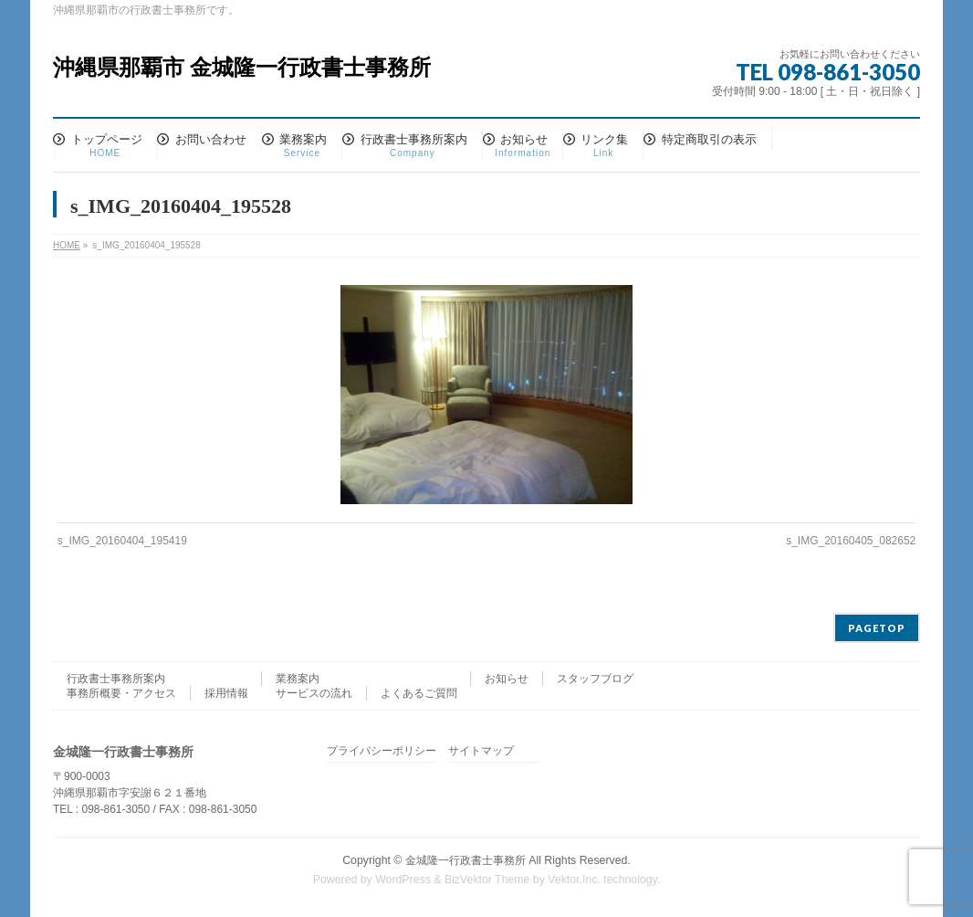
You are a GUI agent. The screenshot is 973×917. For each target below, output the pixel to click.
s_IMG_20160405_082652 (850, 540)
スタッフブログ (595, 678)
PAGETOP (876, 628)
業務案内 (297, 678)
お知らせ (506, 678)
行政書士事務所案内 (116, 678)
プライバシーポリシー (381, 751)
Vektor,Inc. (574, 879)
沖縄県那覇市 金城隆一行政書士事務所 (242, 67)
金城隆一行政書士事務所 (465, 860)
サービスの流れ (314, 693)
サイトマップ (481, 751)
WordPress (403, 879)
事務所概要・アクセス (121, 693)
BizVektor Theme (487, 879)
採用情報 (226, 693)
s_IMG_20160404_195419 (122, 540)
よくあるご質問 (419, 693)
